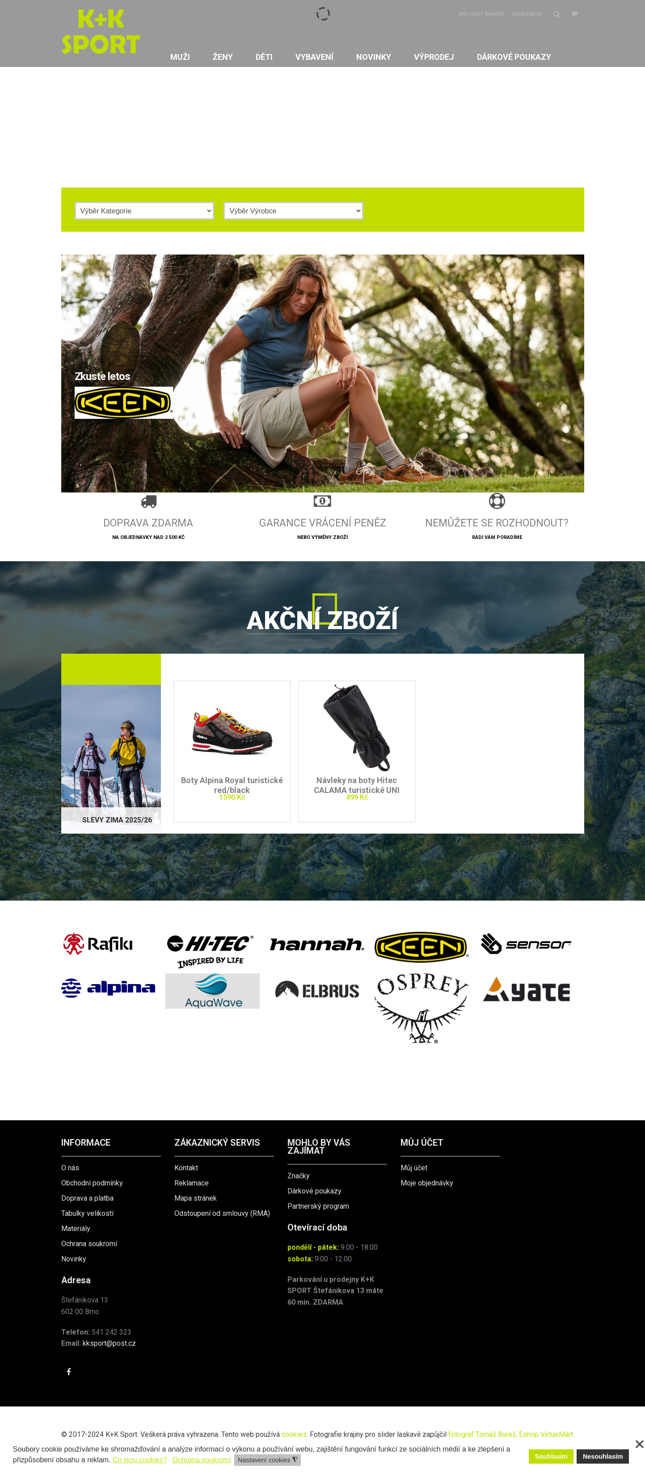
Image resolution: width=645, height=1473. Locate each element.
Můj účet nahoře (481, 14)
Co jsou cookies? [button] (140, 1460)
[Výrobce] (293, 211)
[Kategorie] (145, 211)
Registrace (526, 14)
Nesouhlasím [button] (603, 1456)
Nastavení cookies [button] (268, 1460)
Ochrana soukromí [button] (202, 1460)
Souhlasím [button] (551, 1456)
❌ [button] (639, 1444)
